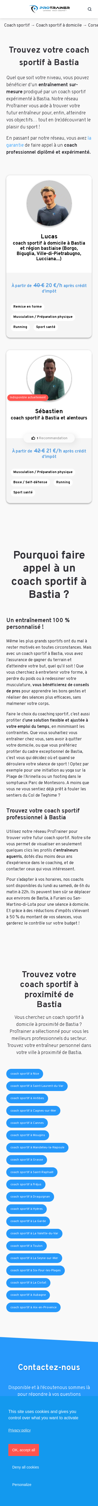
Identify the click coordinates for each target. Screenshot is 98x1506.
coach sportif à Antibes (27, 1098)
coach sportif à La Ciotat (28, 1283)
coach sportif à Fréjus (25, 1184)
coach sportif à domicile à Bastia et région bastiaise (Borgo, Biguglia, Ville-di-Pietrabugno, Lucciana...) (49, 247)
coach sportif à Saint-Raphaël (31, 1172)
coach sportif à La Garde (28, 1221)
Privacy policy (19, 1430)
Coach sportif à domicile (59, 25)
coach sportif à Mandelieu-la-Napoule (37, 1147)
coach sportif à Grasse (26, 1160)
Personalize (21, 1485)
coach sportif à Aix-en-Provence (33, 1307)
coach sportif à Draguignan (30, 1197)
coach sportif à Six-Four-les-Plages (35, 1270)
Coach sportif (17, 25)
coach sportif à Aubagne (28, 1295)
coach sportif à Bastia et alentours (49, 414)
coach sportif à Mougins (27, 1135)
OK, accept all (23, 1450)
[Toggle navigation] (8, 9)
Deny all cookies (25, 1467)
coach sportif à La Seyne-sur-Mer (34, 1258)
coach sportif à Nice (24, 1074)
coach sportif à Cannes (27, 1123)
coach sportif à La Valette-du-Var (34, 1233)
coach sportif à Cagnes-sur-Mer (33, 1111)
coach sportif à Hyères (26, 1209)
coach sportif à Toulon (26, 1246)
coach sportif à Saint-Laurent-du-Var (37, 1086)
